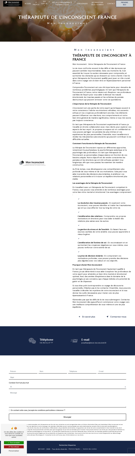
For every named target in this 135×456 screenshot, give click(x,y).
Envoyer (67, 413)
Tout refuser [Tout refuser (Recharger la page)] (14, 447)
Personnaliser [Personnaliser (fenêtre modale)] (14, 451)
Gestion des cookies (90, 449)
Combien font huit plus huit (19, 379)
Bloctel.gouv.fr (40, 431)
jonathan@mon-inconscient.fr (93, 339)
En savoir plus (86, 316)
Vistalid (42, 449)
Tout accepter (14, 443)
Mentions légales (74, 449)
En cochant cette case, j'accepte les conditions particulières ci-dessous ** (38, 407)
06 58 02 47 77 (46, 346)
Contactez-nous (116, 316)
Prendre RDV (124, 3)
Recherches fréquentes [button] (67, 445)
